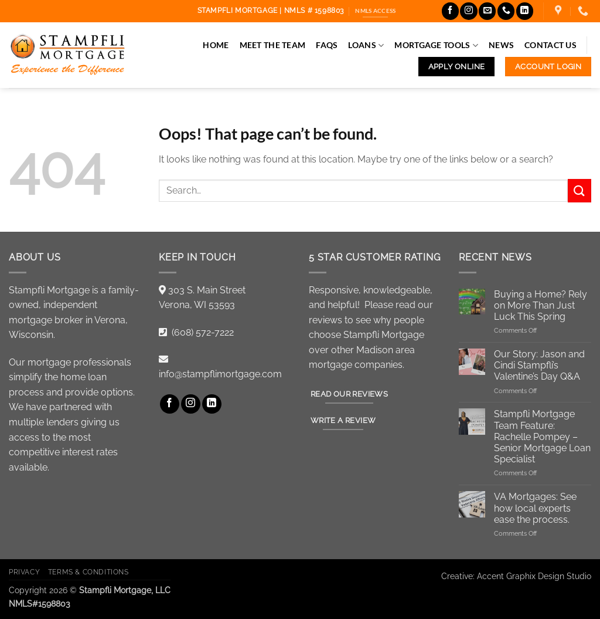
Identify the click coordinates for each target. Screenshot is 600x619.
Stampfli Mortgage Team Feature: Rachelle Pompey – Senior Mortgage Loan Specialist (542, 436)
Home (216, 45)
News (501, 45)
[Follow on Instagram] (468, 10)
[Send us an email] (487, 10)
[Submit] (579, 190)
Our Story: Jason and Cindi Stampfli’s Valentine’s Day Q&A (539, 365)
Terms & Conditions (88, 571)
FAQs (327, 45)
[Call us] (505, 10)
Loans (366, 45)
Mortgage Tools (436, 45)
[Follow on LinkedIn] (524, 10)
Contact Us (550, 45)
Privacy (24, 571)
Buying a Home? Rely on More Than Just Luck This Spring (540, 305)
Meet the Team (273, 45)
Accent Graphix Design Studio (534, 576)
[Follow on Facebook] (450, 10)
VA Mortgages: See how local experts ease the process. (535, 508)
